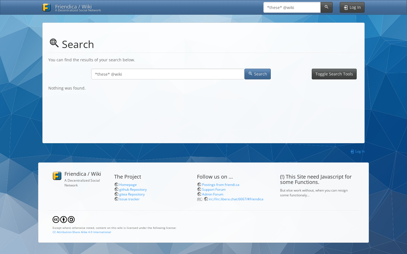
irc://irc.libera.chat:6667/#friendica (236, 199)
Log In (357, 151)
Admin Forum (212, 194)
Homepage (128, 184)
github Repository (133, 189)
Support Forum (214, 189)
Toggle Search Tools (334, 74)
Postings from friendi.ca (220, 184)
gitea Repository (132, 194)
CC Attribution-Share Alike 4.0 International (82, 232)
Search (257, 74)
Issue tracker (129, 199)
